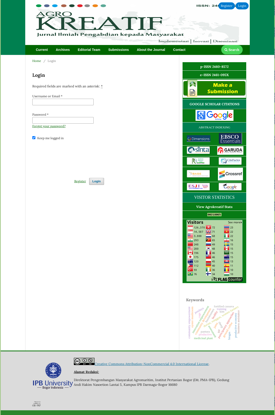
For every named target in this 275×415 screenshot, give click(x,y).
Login (242, 6)
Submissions (118, 50)
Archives (63, 50)
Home (36, 61)
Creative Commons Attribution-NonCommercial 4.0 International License (152, 364)
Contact (179, 50)
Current (42, 50)
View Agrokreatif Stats (214, 207)
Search (232, 50)
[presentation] (68, 157)
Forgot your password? (49, 126)
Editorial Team (89, 50)
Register (227, 6)
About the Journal (151, 50)
